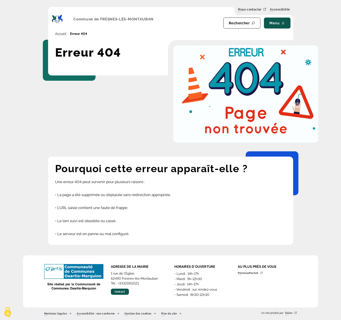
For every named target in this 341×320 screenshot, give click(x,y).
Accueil (60, 34)
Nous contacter (252, 9)
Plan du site (171, 313)
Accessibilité (280, 9)
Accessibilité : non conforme (98, 313)
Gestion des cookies (140, 313)
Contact (120, 291)
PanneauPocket (250, 273)
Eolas (291, 313)
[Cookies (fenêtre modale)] (7, 312)
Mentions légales (58, 313)
